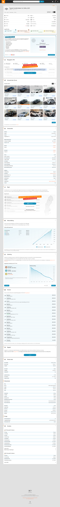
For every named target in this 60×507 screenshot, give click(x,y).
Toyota (8, 12)
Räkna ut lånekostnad (51, 189)
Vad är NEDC (7, 481)
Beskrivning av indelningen (9, 468)
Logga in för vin (14, 9)
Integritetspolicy (25, 497)
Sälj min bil (7, 297)
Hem (5, 12)
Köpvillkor (36, 497)
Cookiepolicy (28, 497)
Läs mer (18, 131)
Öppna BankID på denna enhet (30, 215)
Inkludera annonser (40, 257)
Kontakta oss (32, 498)
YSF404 (15, 12)
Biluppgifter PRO (17, 368)
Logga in (41, 49)
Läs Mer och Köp (30, 77)
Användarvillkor (33, 497)
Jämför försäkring (52, 181)
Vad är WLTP (7, 467)
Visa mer (53, 129)
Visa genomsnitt (47, 257)
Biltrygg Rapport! (29, 306)
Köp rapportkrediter (50, 58)
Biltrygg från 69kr (10, 39)
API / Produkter (28, 498)
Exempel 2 (44, 52)
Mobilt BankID (30, 212)
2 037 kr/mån (11, 286)
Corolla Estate (11, 12)
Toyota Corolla (8, 99)
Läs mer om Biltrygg (14, 55)
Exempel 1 (40, 52)
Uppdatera (52, 297)
